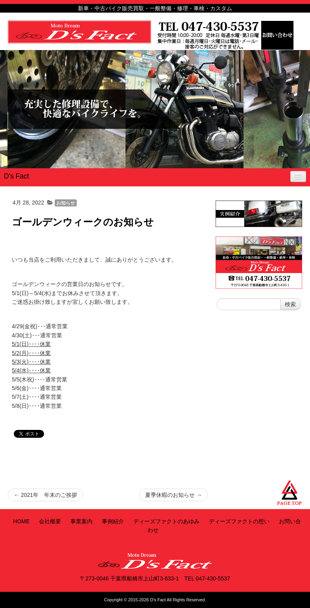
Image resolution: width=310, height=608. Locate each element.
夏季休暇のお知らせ (173, 495)
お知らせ (65, 203)
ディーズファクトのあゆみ (166, 521)
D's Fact (16, 176)
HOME (21, 521)
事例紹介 (113, 521)
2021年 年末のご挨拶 (45, 495)
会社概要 (50, 521)
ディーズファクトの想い (239, 521)
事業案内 (81, 521)
